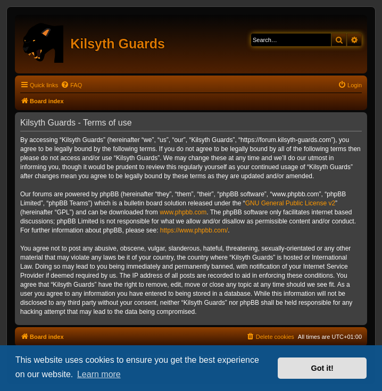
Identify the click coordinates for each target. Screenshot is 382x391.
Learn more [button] (99, 374)
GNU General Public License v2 (290, 203)
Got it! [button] (322, 368)
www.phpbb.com (183, 212)
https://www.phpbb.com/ (194, 230)
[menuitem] (71, 85)
